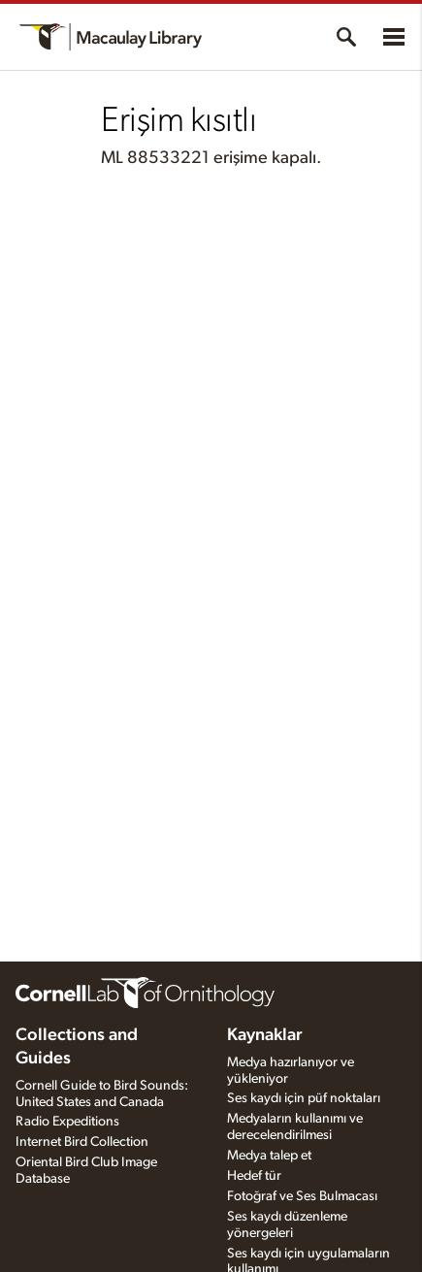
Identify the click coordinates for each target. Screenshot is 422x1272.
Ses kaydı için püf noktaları (303, 1098)
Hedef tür (254, 1176)
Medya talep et (269, 1155)
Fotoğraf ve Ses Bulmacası (302, 1196)
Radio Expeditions (67, 1121)
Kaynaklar (265, 1035)
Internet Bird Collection (82, 1142)
